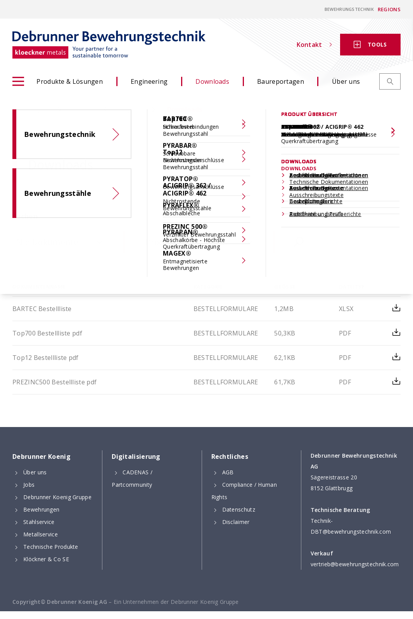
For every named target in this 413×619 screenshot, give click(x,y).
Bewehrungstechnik (349, 9)
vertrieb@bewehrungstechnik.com (355, 564)
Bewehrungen (41, 509)
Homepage (28, 109)
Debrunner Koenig (41, 456)
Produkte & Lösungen (57, 81)
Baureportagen (280, 81)
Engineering (149, 81)
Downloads (212, 81)
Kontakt (314, 44)
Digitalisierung (136, 456)
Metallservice (40, 534)
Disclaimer (236, 522)
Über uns (346, 81)
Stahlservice (39, 522)
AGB (228, 472)
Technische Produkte (50, 546)
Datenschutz (238, 509)
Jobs (29, 484)
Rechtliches (229, 456)
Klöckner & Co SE (46, 559)
